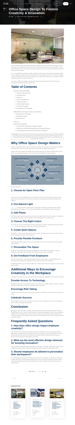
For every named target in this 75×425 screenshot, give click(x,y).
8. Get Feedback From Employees (24, 108)
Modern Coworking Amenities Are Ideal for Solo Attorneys (17, 405)
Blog (26, 3)
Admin (16, 411)
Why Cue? (15, 3)
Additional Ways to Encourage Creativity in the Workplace (27, 111)
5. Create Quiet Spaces (21, 101)
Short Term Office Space (33, 16)
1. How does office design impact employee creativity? (29, 126)
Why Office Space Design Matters (21, 91)
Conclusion (16, 121)
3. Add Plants (19, 97)
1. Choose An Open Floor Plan (23, 93)
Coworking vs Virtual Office (36, 412)
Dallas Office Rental (22, 16)
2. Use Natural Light (20, 95)
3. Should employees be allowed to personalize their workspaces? (32, 130)
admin (12, 16)
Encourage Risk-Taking (21, 116)
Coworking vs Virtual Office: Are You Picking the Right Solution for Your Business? (37, 404)
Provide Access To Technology (23, 114)
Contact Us (31, 3)
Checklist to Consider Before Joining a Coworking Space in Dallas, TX (56, 405)
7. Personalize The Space (22, 106)
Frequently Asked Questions (20, 124)
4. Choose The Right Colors (22, 99)
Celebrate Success (20, 118)
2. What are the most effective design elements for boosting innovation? (33, 128)
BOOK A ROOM (38, 3)
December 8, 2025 (17, 401)
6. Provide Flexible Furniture (22, 104)
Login (65, 3)
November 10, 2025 (37, 399)
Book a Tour (58, 3)
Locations (21, 3)
